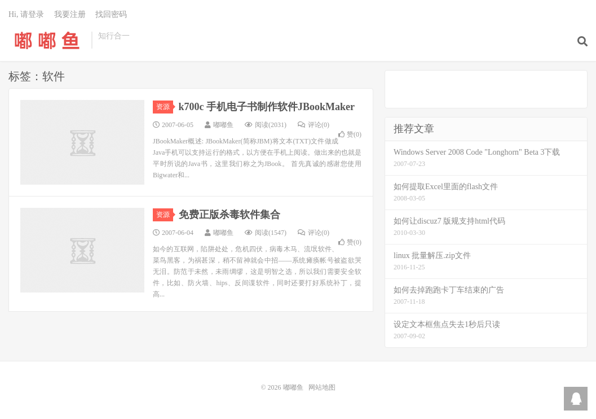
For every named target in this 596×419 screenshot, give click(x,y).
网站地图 (321, 387)
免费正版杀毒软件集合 (229, 214)
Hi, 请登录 (26, 14)
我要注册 (70, 14)
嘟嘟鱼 (47, 40)
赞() (349, 134)
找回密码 (111, 14)
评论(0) (313, 125)
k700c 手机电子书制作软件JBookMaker (267, 106)
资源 (164, 107)
